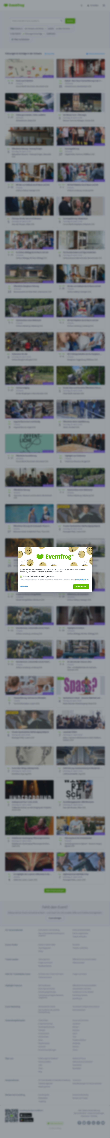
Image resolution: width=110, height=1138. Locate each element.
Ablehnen (24, 586)
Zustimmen (81, 586)
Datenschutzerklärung (81, 580)
